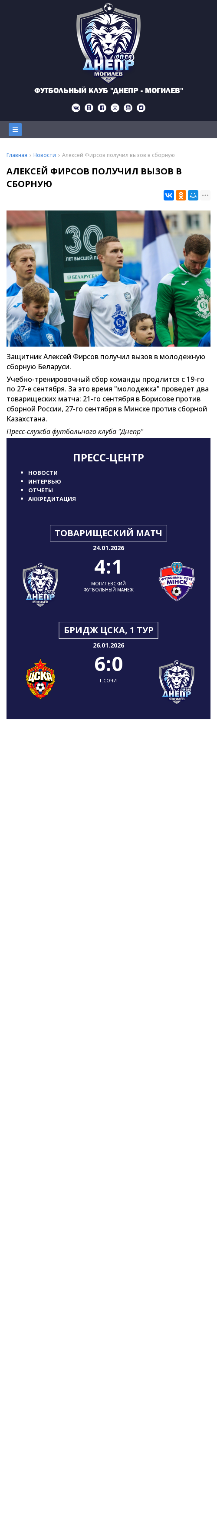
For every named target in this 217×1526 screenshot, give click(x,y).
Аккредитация (52, 499)
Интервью (44, 481)
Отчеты (40, 490)
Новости (43, 473)
